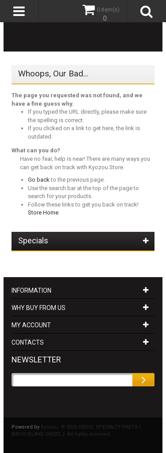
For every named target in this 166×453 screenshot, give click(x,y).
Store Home (43, 212)
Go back (39, 179)
